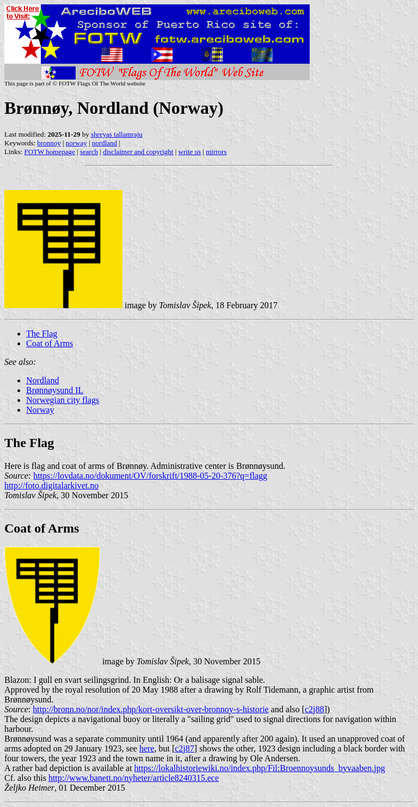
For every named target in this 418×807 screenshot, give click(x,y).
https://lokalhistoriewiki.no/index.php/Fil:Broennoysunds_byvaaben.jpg (259, 768)
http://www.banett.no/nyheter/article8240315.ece (133, 777)
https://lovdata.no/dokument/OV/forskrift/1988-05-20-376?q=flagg (150, 475)
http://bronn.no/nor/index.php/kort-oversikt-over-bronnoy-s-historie (150, 709)
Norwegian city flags (62, 400)
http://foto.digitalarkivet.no (51, 485)
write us (190, 152)
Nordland (42, 380)
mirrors (216, 152)
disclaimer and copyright (138, 152)
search (89, 152)
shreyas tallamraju (117, 134)
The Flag (41, 333)
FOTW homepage (49, 152)
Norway (40, 409)
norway (76, 143)
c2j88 (314, 709)
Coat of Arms (49, 343)
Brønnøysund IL (54, 390)
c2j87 (184, 748)
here (147, 748)
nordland (104, 143)
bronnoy (48, 143)
